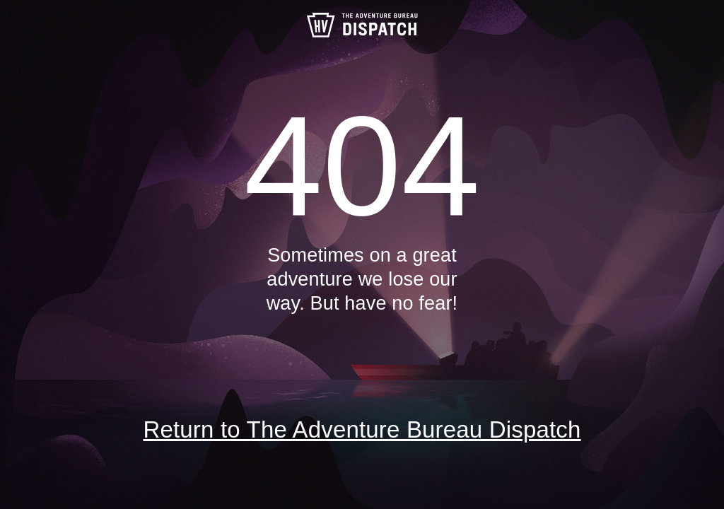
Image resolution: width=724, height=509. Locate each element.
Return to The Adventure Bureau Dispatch (361, 429)
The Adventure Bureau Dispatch (362, 25)
